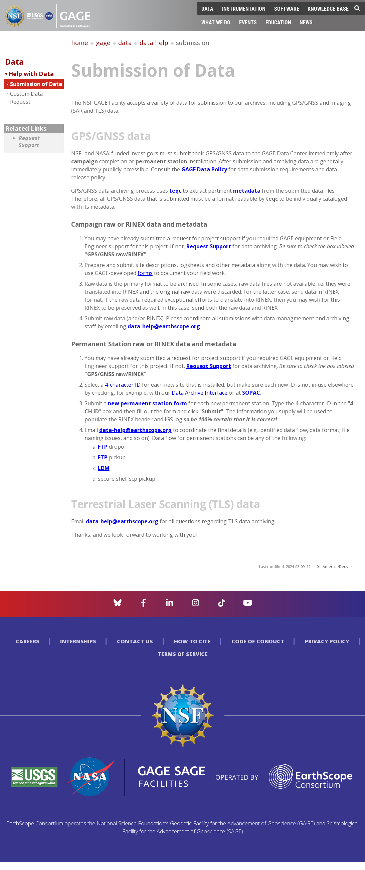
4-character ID (123, 384)
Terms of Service (183, 654)
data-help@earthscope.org (164, 326)
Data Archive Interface (199, 392)
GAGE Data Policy (204, 169)
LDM (104, 468)
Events (248, 22)
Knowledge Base (328, 8)
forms (145, 273)
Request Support (29, 142)
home (79, 42)
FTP (103, 446)
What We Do (215, 22)
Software (286, 8)
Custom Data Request (26, 97)
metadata (246, 190)
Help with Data (31, 74)
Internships (78, 641)
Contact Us (135, 641)
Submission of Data (36, 84)
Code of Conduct (257, 641)
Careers (27, 641)
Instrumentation (243, 8)
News (306, 22)
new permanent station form (147, 403)
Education (278, 22)
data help (154, 42)
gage (103, 42)
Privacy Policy (327, 641)
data (125, 42)
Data (207, 8)
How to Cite (192, 641)
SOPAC (251, 392)
